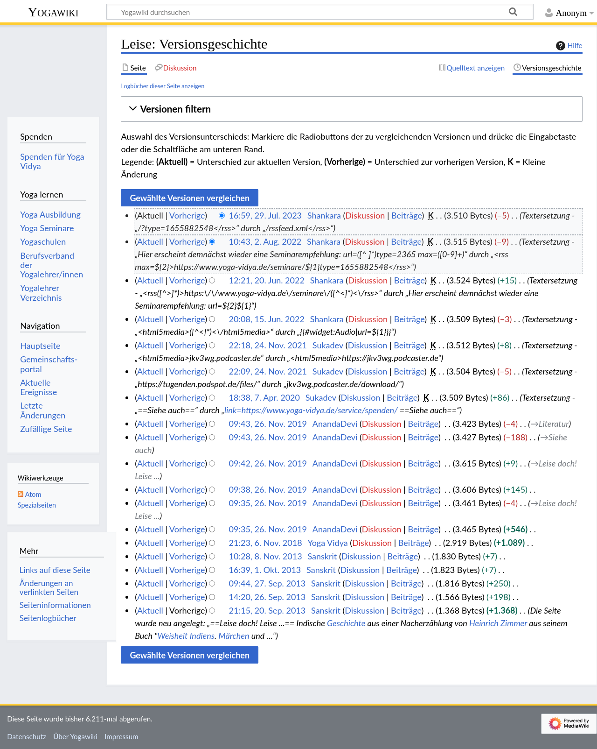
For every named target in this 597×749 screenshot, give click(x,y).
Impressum (121, 736)
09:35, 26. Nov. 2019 (268, 503)
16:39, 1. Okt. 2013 (265, 570)
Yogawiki (53, 12)
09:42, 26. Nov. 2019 (268, 463)
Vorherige (187, 215)
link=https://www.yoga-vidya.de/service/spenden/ (311, 410)
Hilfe (568, 45)
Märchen (233, 635)
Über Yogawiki (75, 736)
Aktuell (150, 241)
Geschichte (346, 623)
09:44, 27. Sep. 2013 (267, 583)
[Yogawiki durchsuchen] (320, 11)
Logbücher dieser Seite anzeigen (162, 86)
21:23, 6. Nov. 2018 (265, 542)
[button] (351, 109)
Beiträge (406, 215)
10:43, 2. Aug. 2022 (265, 241)
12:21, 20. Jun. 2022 (267, 280)
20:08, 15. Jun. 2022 (267, 319)
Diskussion (365, 215)
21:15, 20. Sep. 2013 (267, 610)
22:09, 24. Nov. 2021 (268, 371)
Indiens (202, 635)
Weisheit (173, 635)
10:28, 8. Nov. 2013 (265, 556)
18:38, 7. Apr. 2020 (264, 397)
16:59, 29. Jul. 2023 (265, 215)
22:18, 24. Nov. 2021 (268, 345)
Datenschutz (26, 736)
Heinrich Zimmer (498, 623)
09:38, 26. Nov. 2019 (268, 489)
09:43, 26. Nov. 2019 (268, 423)
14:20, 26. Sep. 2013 (267, 597)
